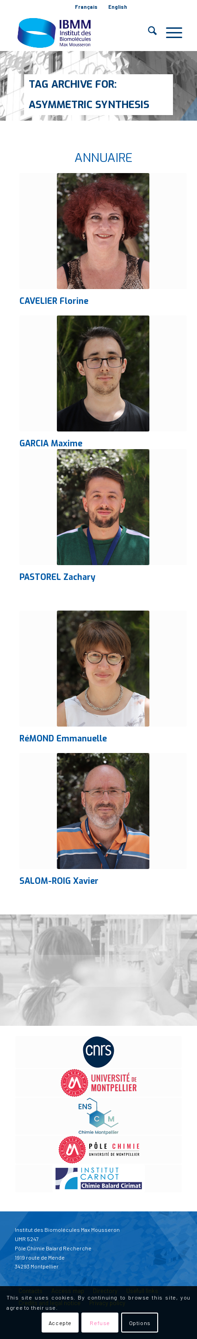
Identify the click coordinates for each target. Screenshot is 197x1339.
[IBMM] (82, 32)
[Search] (148, 32)
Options (140, 1323)
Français (86, 7)
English (117, 7)
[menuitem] (86, 7)
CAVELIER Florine (53, 301)
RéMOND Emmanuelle (63, 738)
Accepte (60, 1323)
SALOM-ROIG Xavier (58, 881)
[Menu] (169, 32)
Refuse (100, 1323)
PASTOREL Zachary (57, 577)
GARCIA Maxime (50, 443)
